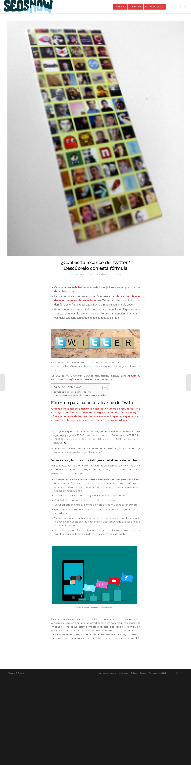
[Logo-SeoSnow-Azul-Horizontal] (28, 6)
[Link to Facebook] (185, 6)
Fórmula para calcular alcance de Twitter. (73, 392)
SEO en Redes (98, 274)
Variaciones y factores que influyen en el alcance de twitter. (81, 395)
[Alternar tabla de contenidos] (103, 387)
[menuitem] (120, 6)
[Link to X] (176, 6)
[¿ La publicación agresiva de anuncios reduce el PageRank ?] (188, 382)
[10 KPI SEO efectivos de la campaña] (2, 382)
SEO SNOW (115, 274)
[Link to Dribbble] (180, 6)
